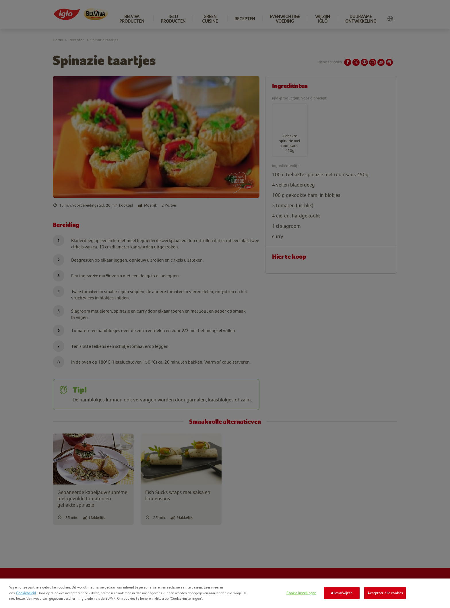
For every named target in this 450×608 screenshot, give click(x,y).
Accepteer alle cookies (385, 593)
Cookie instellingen (301, 593)
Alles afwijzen (341, 593)
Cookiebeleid (26, 593)
